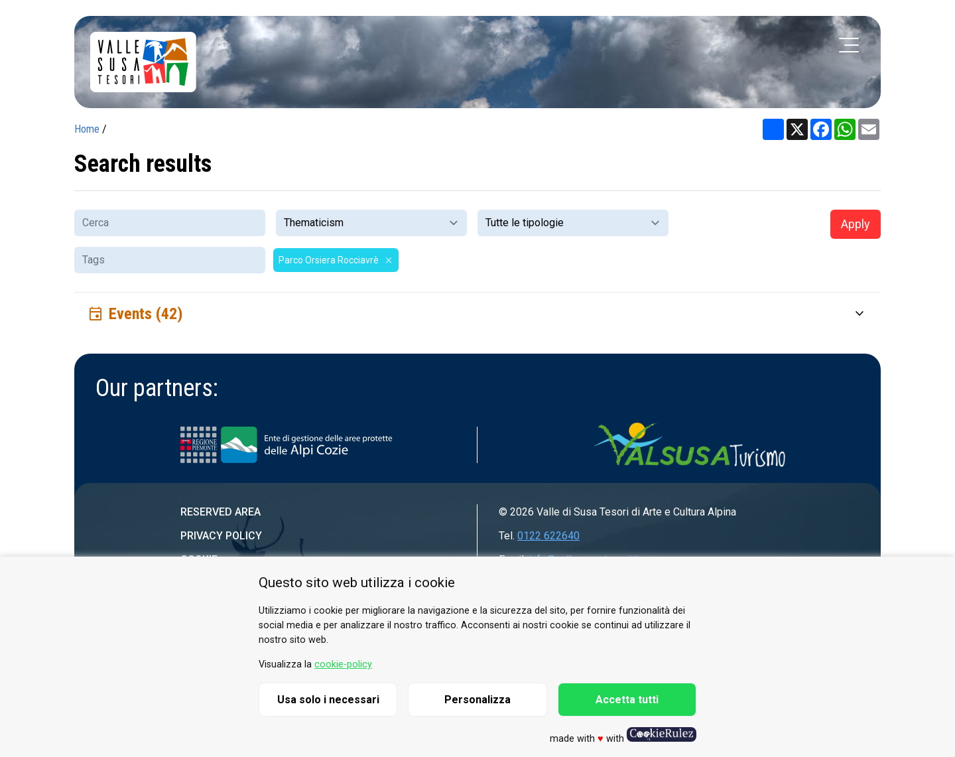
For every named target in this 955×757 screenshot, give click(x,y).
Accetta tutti (627, 699)
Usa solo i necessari (328, 699)
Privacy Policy (221, 535)
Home (86, 129)
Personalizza (477, 699)
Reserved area (220, 512)
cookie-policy (343, 664)
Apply (855, 224)
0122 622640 (548, 535)
